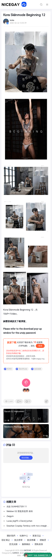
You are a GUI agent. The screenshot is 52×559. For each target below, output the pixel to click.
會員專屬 (31, 540)
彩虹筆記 (6, 540)
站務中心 (24, 535)
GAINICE (15, 553)
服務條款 (26, 544)
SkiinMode (23, 369)
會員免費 (37, 369)
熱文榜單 (18, 540)
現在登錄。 (26, 458)
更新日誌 (36, 535)
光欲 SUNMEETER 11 (42, 556)
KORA (9, 369)
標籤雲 (43, 540)
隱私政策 (39, 544)
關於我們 (11, 535)
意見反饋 (13, 544)
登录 (40, 346)
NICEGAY (27, 550)
